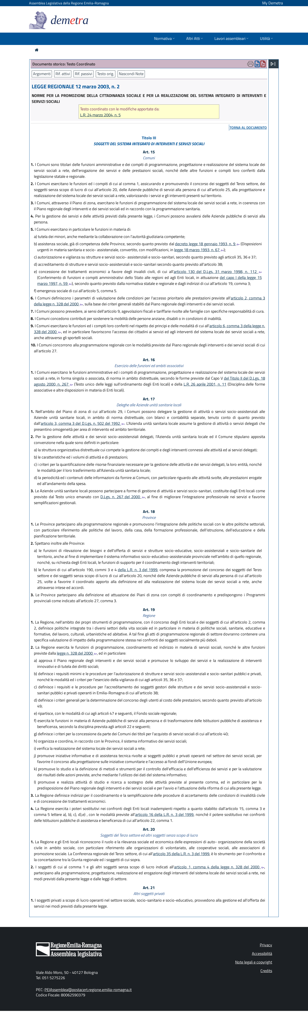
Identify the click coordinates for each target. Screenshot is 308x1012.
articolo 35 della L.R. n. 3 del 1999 (181, 854)
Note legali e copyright (253, 962)
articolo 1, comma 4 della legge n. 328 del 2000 (219, 867)
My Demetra (272, 3)
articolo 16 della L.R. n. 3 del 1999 (164, 814)
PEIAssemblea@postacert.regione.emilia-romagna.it (88, 990)
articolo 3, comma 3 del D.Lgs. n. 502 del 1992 (82, 423)
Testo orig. (105, 74)
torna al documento (248, 127)
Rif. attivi (62, 74)
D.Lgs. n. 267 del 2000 (122, 497)
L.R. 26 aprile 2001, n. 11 (205, 384)
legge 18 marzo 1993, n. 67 (199, 250)
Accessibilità (262, 953)
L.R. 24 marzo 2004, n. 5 (100, 115)
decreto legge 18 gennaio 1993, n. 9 (207, 244)
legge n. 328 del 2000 (77, 653)
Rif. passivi (83, 74)
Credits (266, 971)
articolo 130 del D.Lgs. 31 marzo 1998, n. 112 (218, 272)
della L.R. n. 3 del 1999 (137, 570)
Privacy (266, 945)
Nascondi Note (131, 74)
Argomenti (42, 74)
